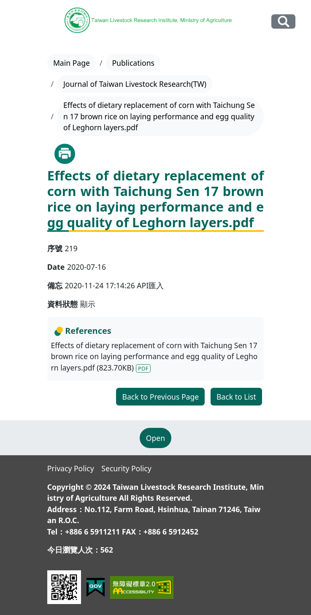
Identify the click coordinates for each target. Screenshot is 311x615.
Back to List (236, 397)
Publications (133, 63)
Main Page (71, 63)
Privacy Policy (70, 468)
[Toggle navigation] (21, 21)
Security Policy (126, 468)
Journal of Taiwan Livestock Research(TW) (134, 84)
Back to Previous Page (160, 397)
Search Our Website (283, 21)
